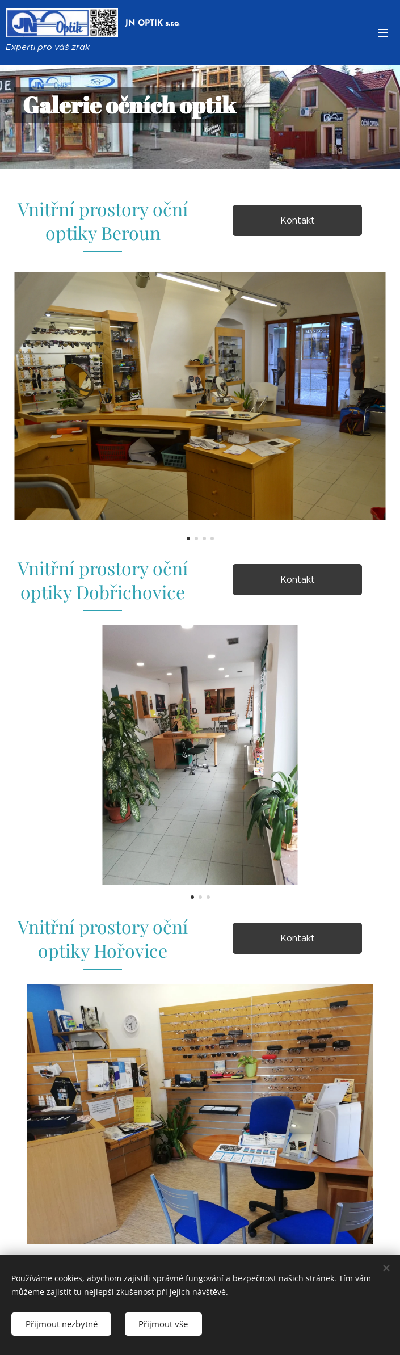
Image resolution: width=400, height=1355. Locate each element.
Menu (383, 32)
